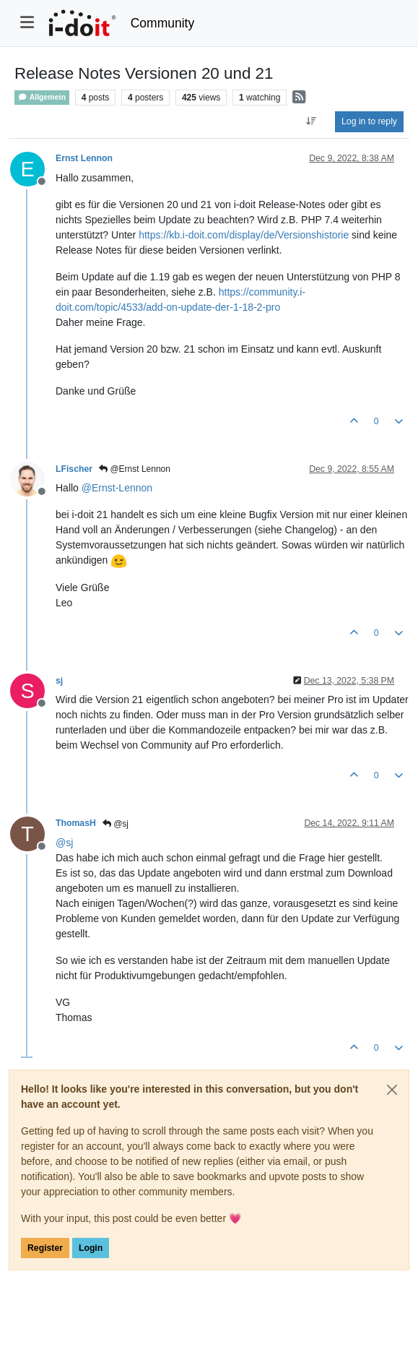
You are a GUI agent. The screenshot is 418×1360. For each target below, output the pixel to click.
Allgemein (42, 97)
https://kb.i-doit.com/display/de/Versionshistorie (244, 235)
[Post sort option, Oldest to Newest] (311, 121)
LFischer (74, 469)
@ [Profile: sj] (64, 842)
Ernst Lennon (84, 158)
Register (45, 1248)
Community (163, 23)
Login (91, 1248)
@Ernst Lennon (134, 469)
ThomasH (76, 823)
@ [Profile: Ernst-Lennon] (117, 488)
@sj (116, 824)
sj (59, 681)
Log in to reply (369, 121)
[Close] (392, 1089)
